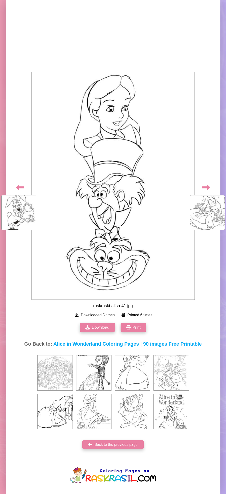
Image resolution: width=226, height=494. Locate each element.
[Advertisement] (113, 37)
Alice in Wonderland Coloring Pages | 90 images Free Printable (127, 344)
